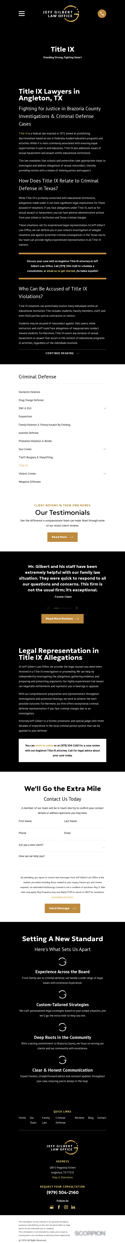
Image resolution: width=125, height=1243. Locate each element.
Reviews (79, 1118)
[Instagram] (66, 1207)
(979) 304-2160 (63, 1192)
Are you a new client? (31, 845)
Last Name (70, 821)
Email (67, 833)
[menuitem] (62, 392)
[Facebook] (59, 1207)
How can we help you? (32, 856)
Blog (90, 1118)
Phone (22, 833)
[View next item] (77, 608)
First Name (25, 821)
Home (22, 1118)
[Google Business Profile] (52, 1207)
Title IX (23, 133)
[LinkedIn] (73, 1207)
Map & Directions (62, 1177)
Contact (101, 1118)
